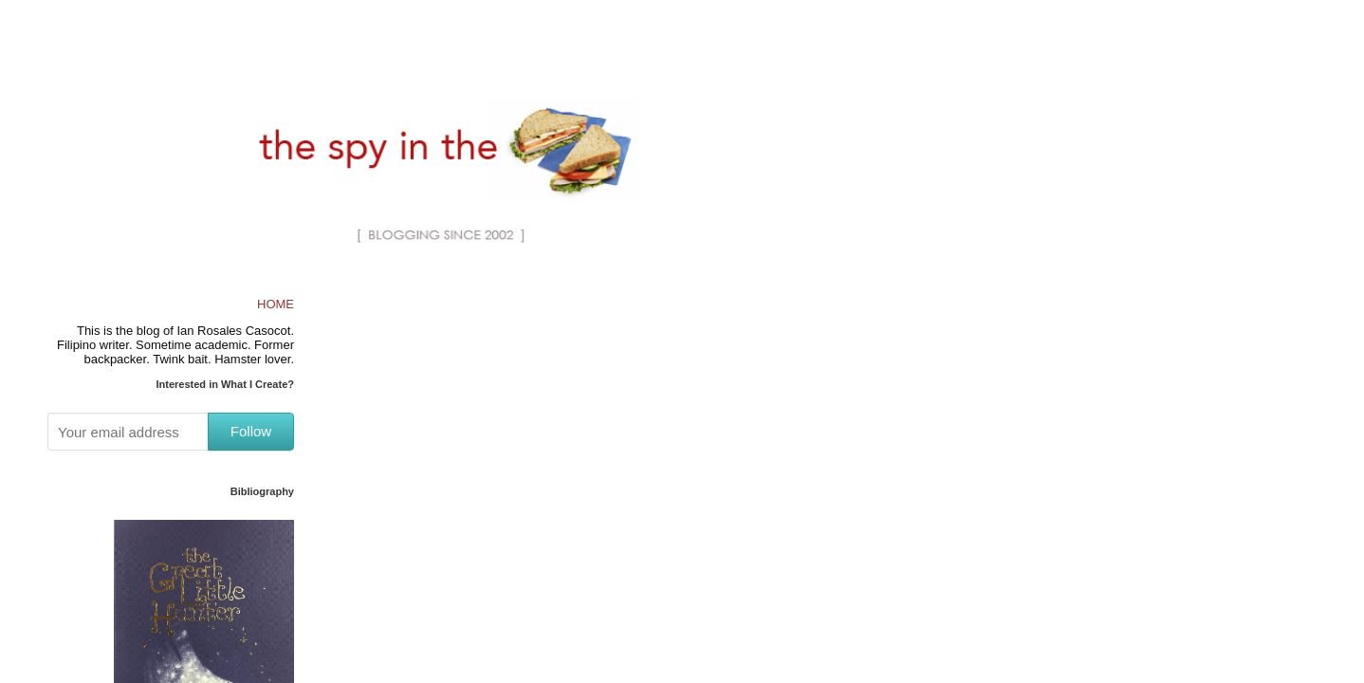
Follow (250, 431)
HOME (275, 304)
